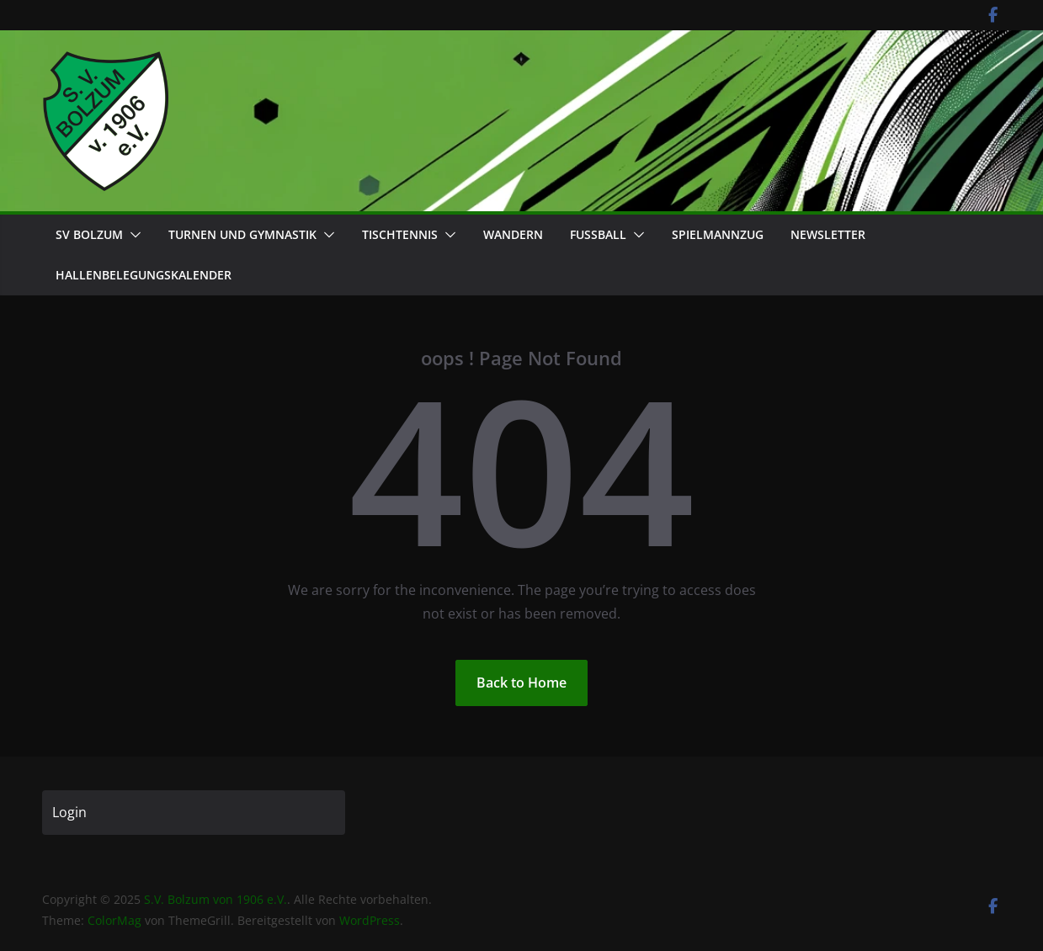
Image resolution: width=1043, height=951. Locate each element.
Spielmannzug (718, 234)
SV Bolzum (89, 234)
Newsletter (827, 234)
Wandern (513, 234)
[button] (132, 235)
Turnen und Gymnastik (242, 234)
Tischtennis (400, 234)
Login (69, 812)
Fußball (598, 234)
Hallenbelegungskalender (143, 275)
